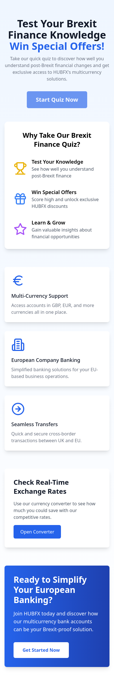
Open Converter (37, 532)
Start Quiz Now (57, 99)
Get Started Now (41, 650)
